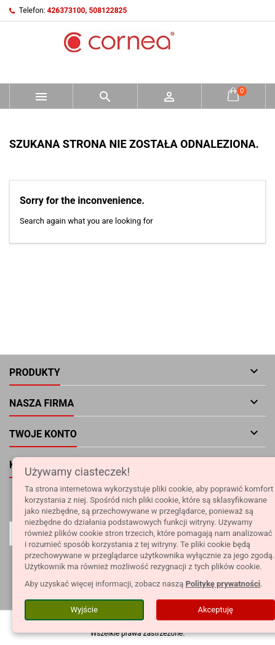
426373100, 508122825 (87, 10)
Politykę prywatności (222, 583)
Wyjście (84, 609)
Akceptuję (215, 609)
